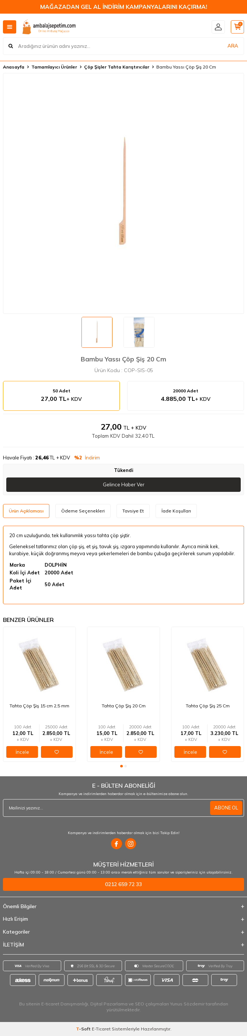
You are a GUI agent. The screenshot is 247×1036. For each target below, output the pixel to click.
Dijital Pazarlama (109, 1004)
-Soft (84, 1029)
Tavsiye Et (133, 511)
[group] (123, 193)
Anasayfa (13, 67)
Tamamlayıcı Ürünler (54, 67)
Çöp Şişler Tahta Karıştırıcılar (116, 67)
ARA (232, 46)
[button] (121, 766)
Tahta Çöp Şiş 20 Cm (124, 705)
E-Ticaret (101, 1029)
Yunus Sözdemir (187, 1004)
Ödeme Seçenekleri (83, 511)
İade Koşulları (176, 511)
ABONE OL (226, 808)
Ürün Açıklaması (26, 511)
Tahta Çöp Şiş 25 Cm (208, 705)
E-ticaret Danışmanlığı (64, 1004)
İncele (22, 752)
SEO (139, 1004)
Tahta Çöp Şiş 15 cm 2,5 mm (39, 705)
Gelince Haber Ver (124, 484)
